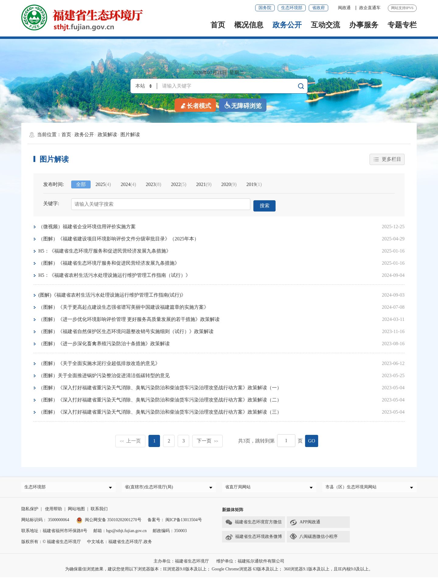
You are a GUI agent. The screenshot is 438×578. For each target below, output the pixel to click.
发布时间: (53, 184)
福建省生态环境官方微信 (253, 523)
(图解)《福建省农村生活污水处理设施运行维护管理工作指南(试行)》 (112, 293)
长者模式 (195, 105)
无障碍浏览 (243, 105)
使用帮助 (53, 510)
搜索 (265, 204)
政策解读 (107, 134)
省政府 (318, 7)
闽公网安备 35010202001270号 (108, 521)
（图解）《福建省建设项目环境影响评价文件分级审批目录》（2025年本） (118, 237)
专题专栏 (402, 25)
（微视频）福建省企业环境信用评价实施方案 (87, 225)
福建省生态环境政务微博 (253, 538)
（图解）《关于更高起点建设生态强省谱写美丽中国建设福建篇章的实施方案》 (123, 305)
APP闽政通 (305, 523)
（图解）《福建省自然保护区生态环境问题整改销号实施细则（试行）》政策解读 (126, 330)
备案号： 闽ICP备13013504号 (175, 521)
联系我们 (99, 510)
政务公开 (287, 25)
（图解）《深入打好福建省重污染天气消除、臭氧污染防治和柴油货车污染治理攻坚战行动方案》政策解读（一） (160, 386)
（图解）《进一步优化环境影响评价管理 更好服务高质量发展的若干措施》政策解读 (129, 318)
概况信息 (248, 25)
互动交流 (325, 25)
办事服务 (363, 25)
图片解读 (130, 134)
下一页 (207, 439)
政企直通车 (370, 7)
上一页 (130, 439)
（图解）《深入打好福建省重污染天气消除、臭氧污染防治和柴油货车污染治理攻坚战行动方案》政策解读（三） (160, 410)
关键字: (51, 203)
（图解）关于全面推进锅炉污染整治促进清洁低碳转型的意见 (104, 374)
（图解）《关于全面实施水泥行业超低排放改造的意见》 (99, 362)
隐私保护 (29, 510)
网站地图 (76, 510)
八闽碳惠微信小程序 (318, 537)
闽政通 (345, 7)
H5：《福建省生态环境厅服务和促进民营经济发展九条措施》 (104, 249)
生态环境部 (291, 7)
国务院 (265, 7)
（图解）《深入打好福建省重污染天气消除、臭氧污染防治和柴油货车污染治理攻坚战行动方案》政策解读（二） (160, 398)
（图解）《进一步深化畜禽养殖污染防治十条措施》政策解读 (104, 342)
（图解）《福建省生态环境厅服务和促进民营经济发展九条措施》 (108, 261)
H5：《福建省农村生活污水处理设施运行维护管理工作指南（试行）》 (114, 274)
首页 (217, 25)
